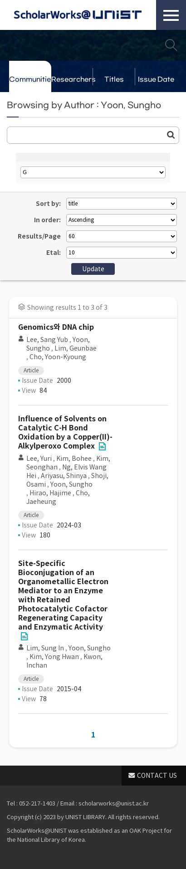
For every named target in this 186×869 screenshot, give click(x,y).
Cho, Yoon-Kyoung (57, 357)
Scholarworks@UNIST (78, 15)
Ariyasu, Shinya (64, 476)
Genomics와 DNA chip (56, 327)
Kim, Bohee (74, 458)
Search (171, 45)
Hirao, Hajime (50, 493)
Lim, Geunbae (75, 348)
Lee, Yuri (39, 458)
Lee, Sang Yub (47, 340)
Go (171, 135)
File (102, 446)
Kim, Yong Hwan (54, 657)
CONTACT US (157, 775)
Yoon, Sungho (71, 484)
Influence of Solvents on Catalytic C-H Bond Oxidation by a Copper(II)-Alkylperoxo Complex (65, 432)
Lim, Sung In (45, 648)
